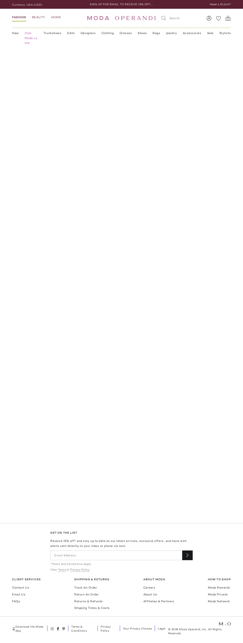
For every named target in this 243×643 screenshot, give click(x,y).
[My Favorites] (218, 18)
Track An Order (85, 587)
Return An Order (86, 594)
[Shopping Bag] (228, 18)
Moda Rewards (219, 587)
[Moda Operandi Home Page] (121, 18)
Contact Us (20, 587)
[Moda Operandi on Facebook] (58, 629)
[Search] (180, 18)
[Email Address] (116, 555)
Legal (161, 628)
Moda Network (219, 601)
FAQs (16, 601)
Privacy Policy (106, 628)
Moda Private (218, 594)
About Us (150, 594)
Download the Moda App (27, 628)
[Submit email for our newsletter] (187, 555)
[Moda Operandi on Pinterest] (63, 629)
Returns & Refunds (88, 601)
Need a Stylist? (220, 4)
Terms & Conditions (79, 628)
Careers (149, 587)
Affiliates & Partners (158, 601)
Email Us (18, 594)
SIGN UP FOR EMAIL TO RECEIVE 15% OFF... (121, 4)
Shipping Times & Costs (92, 608)
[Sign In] (209, 18)
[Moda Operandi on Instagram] (52, 629)
